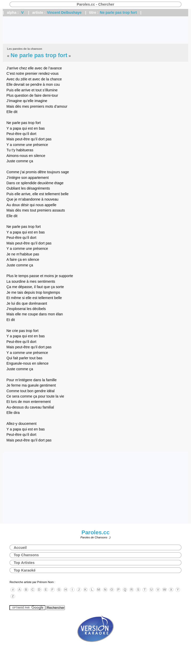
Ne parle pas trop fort (118, 12)
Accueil (20, 548)
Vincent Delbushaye (64, 12)
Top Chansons (26, 555)
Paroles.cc (95, 532)
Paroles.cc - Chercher (95, 4)
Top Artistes (24, 563)
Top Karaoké (25, 570)
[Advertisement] (95, 30)
